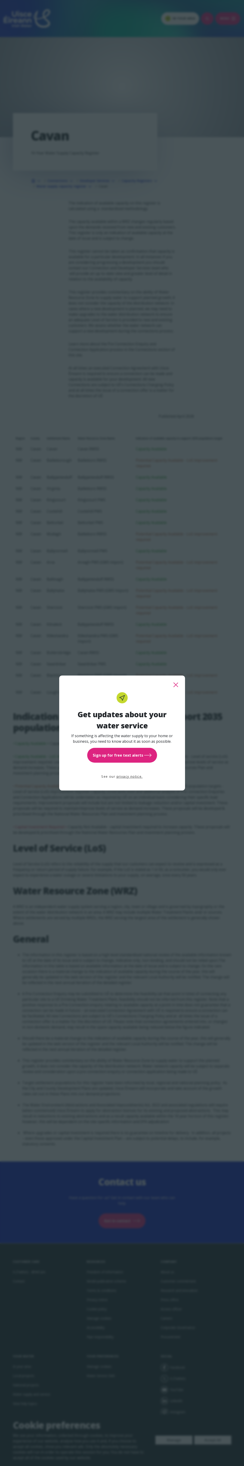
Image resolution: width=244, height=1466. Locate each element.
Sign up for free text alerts (122, 755)
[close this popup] (175, 684)
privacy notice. (130, 776)
